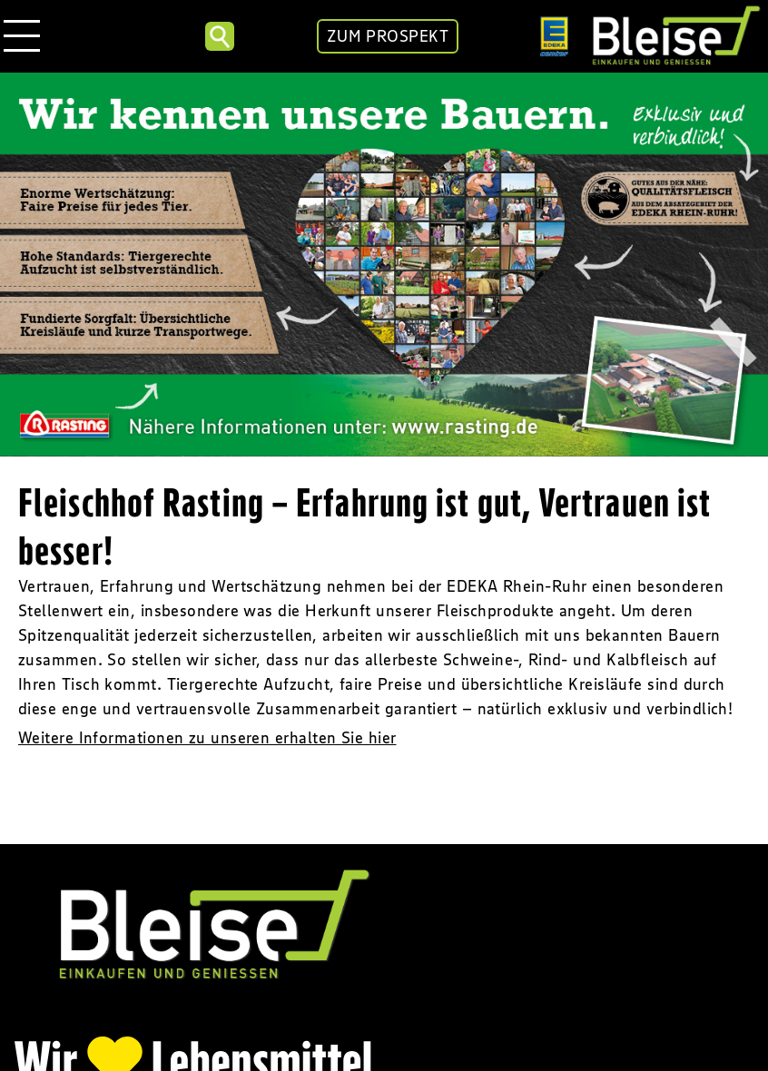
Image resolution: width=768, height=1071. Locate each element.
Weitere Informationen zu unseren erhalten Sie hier (207, 738)
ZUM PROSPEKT (387, 36)
